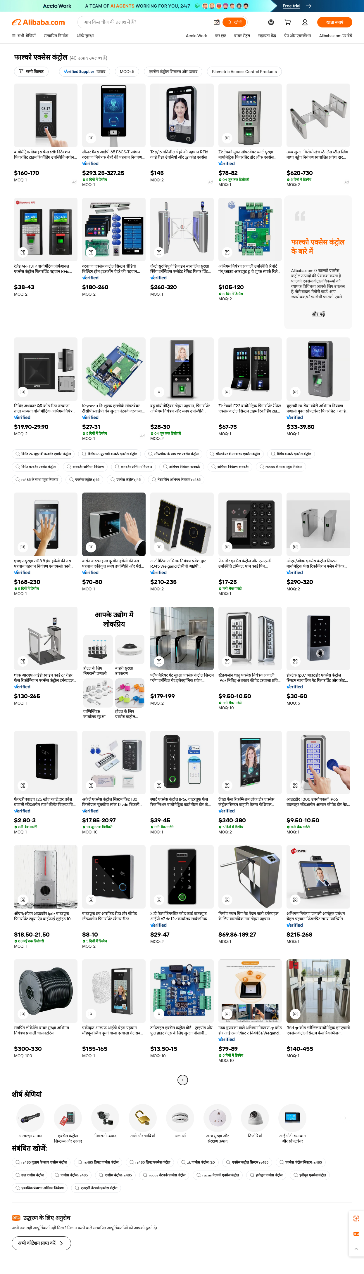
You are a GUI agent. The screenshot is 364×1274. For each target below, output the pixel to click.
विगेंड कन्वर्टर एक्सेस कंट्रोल (291, 454)
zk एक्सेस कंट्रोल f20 (198, 1162)
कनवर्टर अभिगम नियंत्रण (85, 466)
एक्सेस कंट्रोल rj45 (84, 479)
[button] (216, 22)
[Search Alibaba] (146, 22)
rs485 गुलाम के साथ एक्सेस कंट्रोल (41, 1162)
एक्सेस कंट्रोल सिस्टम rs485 (247, 1162)
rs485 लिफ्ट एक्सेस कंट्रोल (98, 1162)
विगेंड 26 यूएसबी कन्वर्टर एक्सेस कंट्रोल (43, 454)
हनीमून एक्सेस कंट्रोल (266, 1175)
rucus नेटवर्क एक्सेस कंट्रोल (164, 1175)
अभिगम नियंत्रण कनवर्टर (181, 466)
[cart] (288, 23)
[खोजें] (234, 22)
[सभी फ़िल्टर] (31, 72)
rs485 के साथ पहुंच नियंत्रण (281, 466)
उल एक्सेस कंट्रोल (29, 1175)
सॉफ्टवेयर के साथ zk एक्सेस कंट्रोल (173, 454)
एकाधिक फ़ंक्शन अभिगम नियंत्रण (39, 1188)
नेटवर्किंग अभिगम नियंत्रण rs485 (176, 479)
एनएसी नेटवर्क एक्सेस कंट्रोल (96, 1188)
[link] (356, 1218)
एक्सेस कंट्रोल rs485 (71, 1175)
